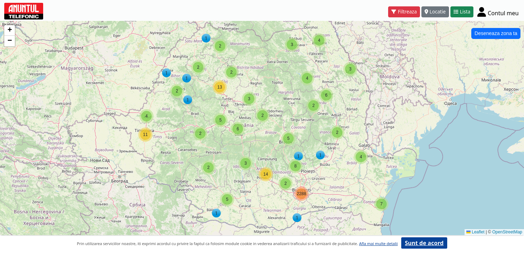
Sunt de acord (424, 243)
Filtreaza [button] (404, 11)
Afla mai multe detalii (378, 243)
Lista (462, 11)
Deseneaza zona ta (495, 33)
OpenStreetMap (507, 232)
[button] (381, 204)
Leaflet (475, 232)
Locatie (435, 11)
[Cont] (498, 11)
